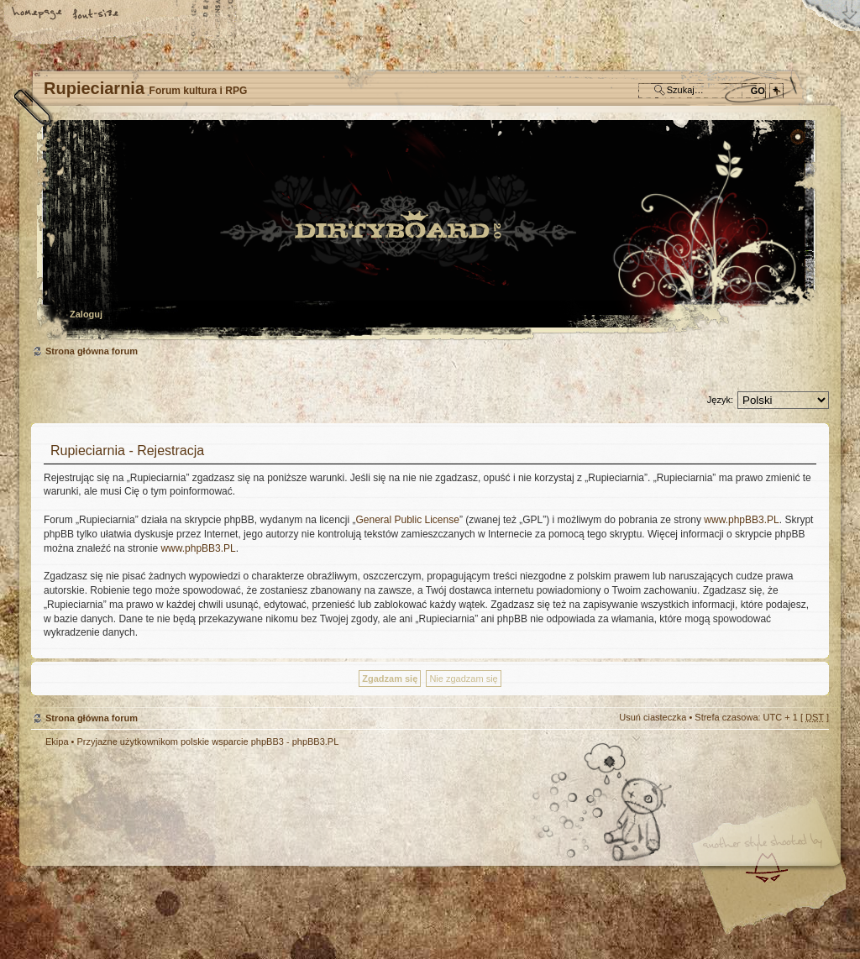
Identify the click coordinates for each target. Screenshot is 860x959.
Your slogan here (296, 856)
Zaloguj (86, 314)
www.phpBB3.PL (741, 520)
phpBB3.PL (315, 741)
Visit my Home (778, 903)
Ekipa (57, 741)
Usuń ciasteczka (652, 717)
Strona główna (37, 14)
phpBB (220, 854)
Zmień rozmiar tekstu (96, 14)
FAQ (155, 14)
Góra (808, 753)
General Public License (407, 520)
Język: (720, 400)
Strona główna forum (428, 231)
